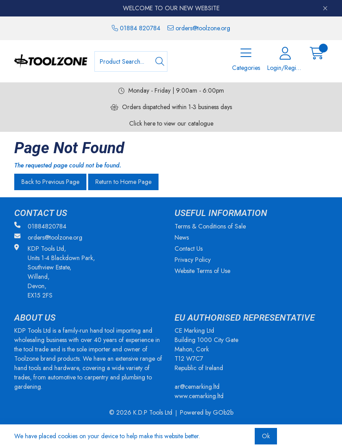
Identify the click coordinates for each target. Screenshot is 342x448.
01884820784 (40, 226)
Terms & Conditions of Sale (210, 226)
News (182, 237)
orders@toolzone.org (198, 28)
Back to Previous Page (50, 181)
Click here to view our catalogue (171, 123)
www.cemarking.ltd (199, 395)
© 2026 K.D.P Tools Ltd (140, 412)
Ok (266, 436)
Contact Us (189, 248)
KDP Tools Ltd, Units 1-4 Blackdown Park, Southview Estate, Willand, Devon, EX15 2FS (54, 272)
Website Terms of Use (202, 270)
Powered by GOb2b (206, 412)
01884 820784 (136, 28)
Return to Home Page (123, 181)
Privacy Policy (193, 259)
